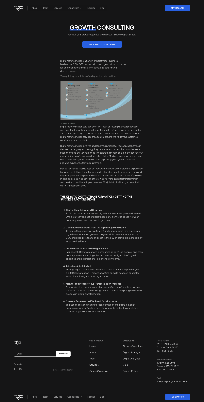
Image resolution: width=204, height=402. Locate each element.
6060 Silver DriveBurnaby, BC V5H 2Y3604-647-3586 (168, 366)
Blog (102, 8)
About (34, 8)
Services (58, 8)
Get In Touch (177, 8)
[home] (19, 8)
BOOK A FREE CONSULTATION (102, 44)
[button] (75, 8)
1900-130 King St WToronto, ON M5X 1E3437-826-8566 (167, 347)
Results (91, 8)
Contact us (178, 397)
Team (45, 8)
